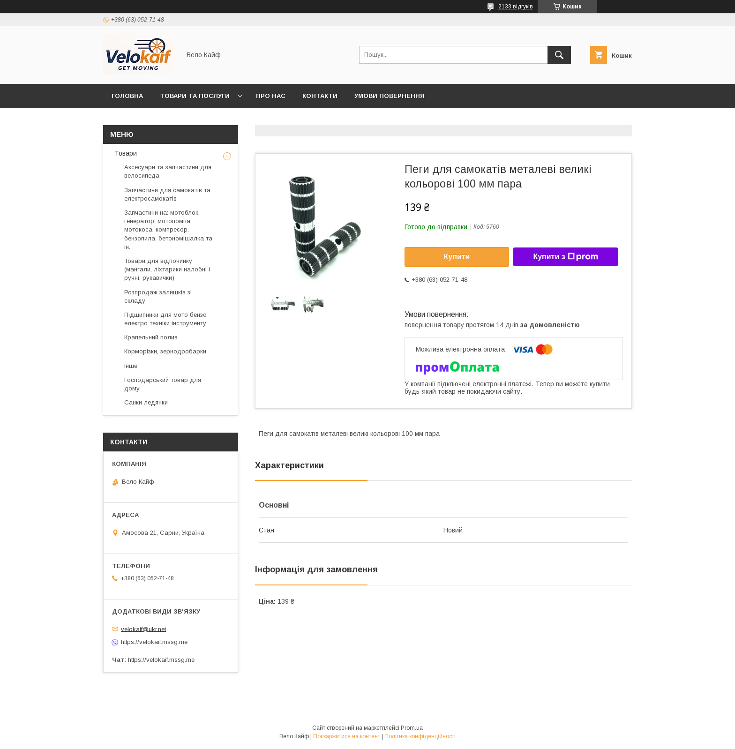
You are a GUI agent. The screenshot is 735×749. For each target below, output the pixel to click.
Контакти (320, 95)
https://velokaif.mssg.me (154, 641)
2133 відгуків (515, 6)
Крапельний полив (151, 337)
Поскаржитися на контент (346, 736)
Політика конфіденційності (420, 736)
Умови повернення (389, 95)
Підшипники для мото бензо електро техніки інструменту (165, 319)
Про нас (270, 95)
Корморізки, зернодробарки (165, 351)
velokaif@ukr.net (143, 628)
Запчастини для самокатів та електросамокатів (167, 194)
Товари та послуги (195, 95)
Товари (124, 153)
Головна (127, 95)
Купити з (565, 257)
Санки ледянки (146, 402)
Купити (457, 257)
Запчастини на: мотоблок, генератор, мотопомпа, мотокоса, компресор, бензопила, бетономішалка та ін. (168, 229)
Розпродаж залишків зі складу (158, 296)
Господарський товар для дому (162, 384)
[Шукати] (559, 55)
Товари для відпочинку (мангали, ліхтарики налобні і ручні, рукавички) (167, 269)
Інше (130, 365)
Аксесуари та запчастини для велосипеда (167, 171)
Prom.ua (412, 728)
